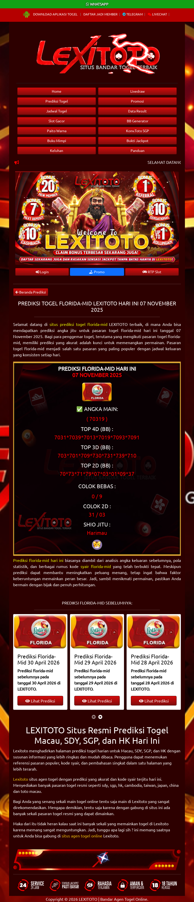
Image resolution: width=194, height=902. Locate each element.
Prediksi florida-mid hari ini (38, 560)
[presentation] (94, 717)
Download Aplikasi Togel (50, 14)
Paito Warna (56, 130)
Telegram (133, 14)
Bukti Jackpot (138, 140)
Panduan (137, 150)
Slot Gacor (56, 121)
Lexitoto (20, 778)
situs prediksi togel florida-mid (78, 324)
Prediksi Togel (56, 101)
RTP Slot (151, 271)
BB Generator (137, 121)
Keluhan (56, 150)
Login (42, 271)
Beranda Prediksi (30, 292)
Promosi (137, 101)
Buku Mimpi (56, 140)
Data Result (137, 111)
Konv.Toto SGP (137, 130)
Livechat (157, 14)
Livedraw (137, 91)
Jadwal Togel (56, 111)
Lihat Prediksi (40, 700)
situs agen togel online (82, 835)
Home (56, 91)
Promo (97, 271)
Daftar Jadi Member (100, 14)
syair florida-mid (96, 566)
